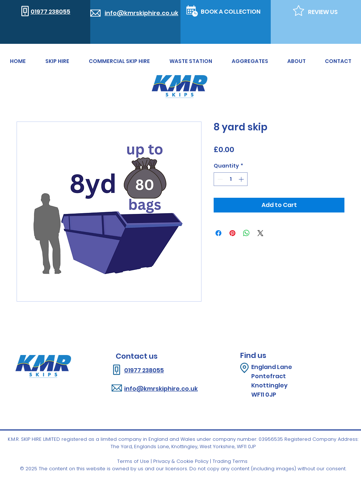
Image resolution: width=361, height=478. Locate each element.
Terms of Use (133, 461)
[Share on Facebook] (218, 233)
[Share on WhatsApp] (246, 233)
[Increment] (241, 179)
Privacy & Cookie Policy (180, 461)
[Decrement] (219, 179)
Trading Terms (230, 461)
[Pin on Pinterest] (232, 233)
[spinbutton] (230, 179)
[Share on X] (260, 233)
